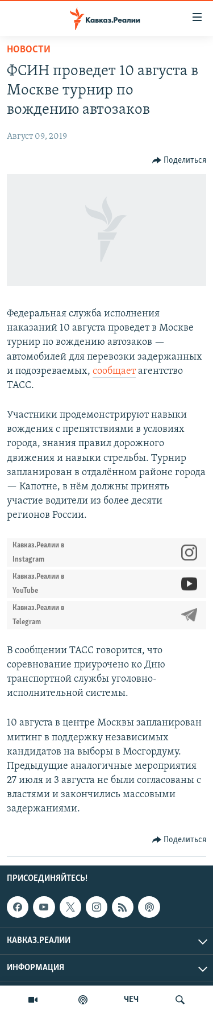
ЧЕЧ (131, 999)
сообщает (114, 371)
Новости (29, 49)
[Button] (179, 160)
